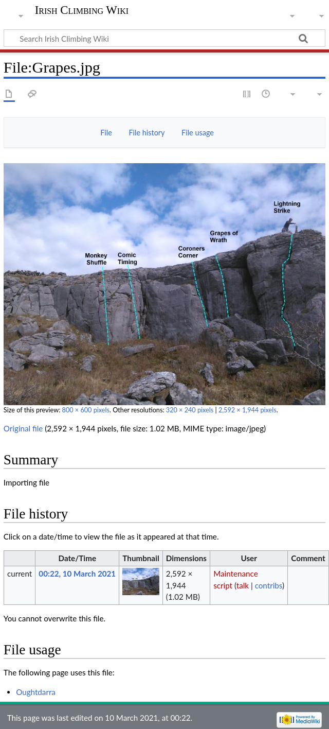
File (106, 132)
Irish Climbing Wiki (82, 10)
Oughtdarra (36, 692)
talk (242, 585)
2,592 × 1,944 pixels (247, 410)
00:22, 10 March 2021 (77, 573)
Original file (23, 428)
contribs (268, 585)
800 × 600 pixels (85, 410)
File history (146, 132)
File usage (197, 132)
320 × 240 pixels (189, 410)
